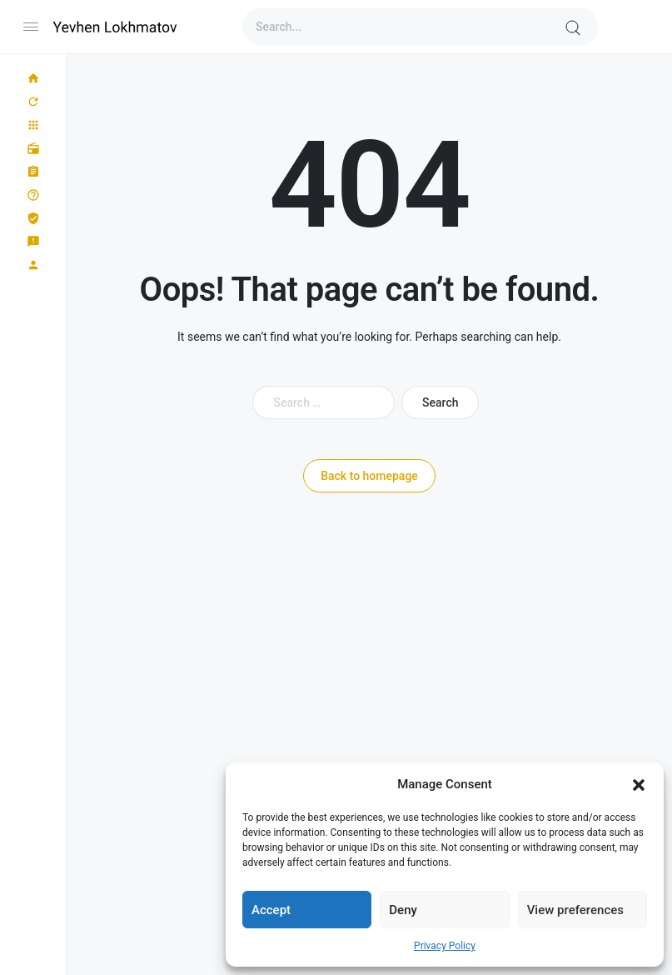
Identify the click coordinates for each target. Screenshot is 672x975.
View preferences (575, 910)
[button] (638, 784)
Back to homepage (369, 475)
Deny (403, 910)
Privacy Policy (444, 946)
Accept (271, 910)
